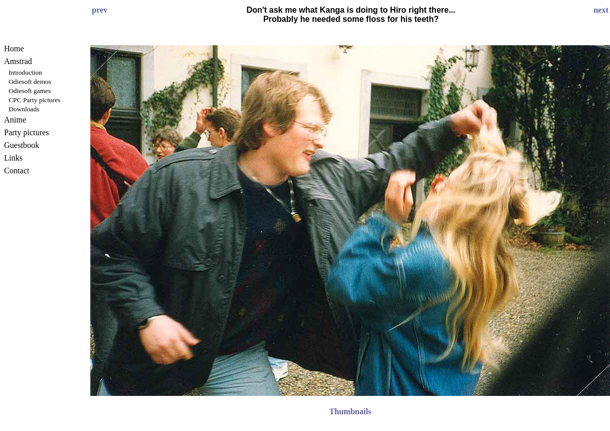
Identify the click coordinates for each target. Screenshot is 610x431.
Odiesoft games (30, 91)
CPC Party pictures (34, 100)
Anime (15, 119)
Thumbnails (350, 411)
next (601, 10)
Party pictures (26, 132)
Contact (16, 170)
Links (13, 157)
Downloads (24, 109)
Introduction (25, 72)
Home (14, 48)
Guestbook (21, 145)
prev (100, 10)
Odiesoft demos (30, 81)
